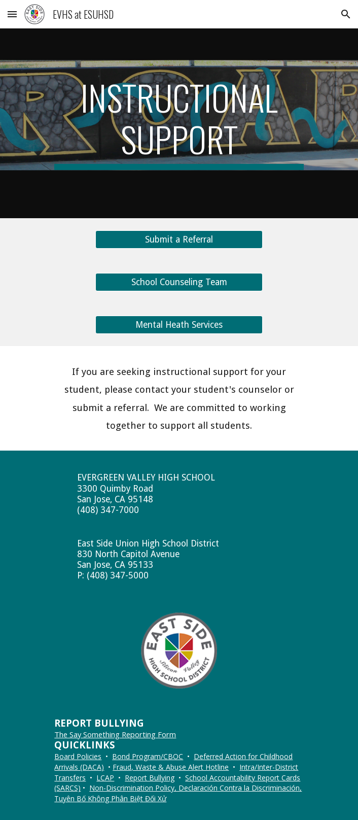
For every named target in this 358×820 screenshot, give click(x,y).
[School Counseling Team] (179, 282)
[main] (178, 123)
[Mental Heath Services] (179, 325)
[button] (12, 14)
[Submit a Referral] (179, 239)
